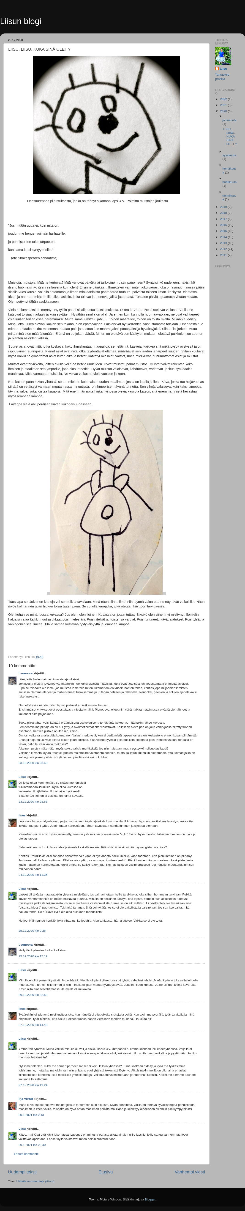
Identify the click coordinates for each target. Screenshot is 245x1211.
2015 (224, 231)
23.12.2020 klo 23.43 (33, 763)
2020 (224, 111)
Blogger (150, 1199)
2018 (224, 212)
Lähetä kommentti (26, 1154)
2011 (224, 255)
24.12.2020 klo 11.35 (33, 874)
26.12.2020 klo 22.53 (33, 995)
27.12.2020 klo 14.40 (33, 1025)
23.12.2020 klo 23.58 (33, 801)
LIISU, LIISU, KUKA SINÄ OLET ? (230, 136)
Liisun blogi (20, 21)
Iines (22, 815)
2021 (224, 105)
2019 (224, 207)
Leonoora (26, 673)
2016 (224, 225)
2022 (224, 99)
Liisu (22, 777)
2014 (224, 237)
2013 (224, 243)
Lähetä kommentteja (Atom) (35, 1181)
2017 (224, 219)
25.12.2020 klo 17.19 (33, 956)
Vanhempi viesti (190, 1172)
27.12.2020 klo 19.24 (33, 1085)
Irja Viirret (26, 1099)
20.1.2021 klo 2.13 (31, 1115)
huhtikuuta (229, 182)
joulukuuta (229, 120)
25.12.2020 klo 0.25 (32, 930)
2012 (224, 249)
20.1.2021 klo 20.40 (32, 1145)
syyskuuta (229, 155)
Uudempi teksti (22, 1172)
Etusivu (106, 1172)
